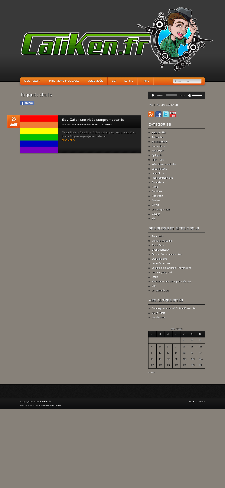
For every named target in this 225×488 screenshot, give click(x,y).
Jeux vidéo (95, 81)
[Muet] (189, 95)
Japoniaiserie (159, 169)
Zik (153, 219)
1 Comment (107, 125)
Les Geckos (158, 318)
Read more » (68, 140)
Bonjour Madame (162, 241)
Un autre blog (160, 291)
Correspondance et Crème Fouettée (173, 308)
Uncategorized (161, 210)
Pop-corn (157, 196)
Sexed (95, 125)
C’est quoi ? (32, 81)
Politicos (157, 191)
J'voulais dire (159, 259)
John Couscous (161, 263)
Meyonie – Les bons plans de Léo (171, 282)
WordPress (44, 405)
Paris (145, 81)
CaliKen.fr (45, 402)
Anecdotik (158, 236)
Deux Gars (158, 245)
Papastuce (158, 182)
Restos (156, 201)
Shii (154, 286)
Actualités (158, 137)
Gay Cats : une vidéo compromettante (93, 120)
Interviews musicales (64, 81)
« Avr (151, 373)
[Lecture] (153, 95)
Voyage (156, 214)
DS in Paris (158, 313)
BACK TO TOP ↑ (197, 402)
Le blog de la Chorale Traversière (171, 268)
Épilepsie (157, 155)
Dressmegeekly (161, 250)
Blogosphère (82, 125)
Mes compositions (162, 178)
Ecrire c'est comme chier (166, 254)
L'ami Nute (158, 173)
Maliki (155, 277)
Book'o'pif (158, 151)
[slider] (171, 95)
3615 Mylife (158, 133)
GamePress (55, 405)
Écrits (128, 81)
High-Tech (158, 160)
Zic (114, 81)
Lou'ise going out (162, 273)
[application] (176, 95)
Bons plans (158, 146)
